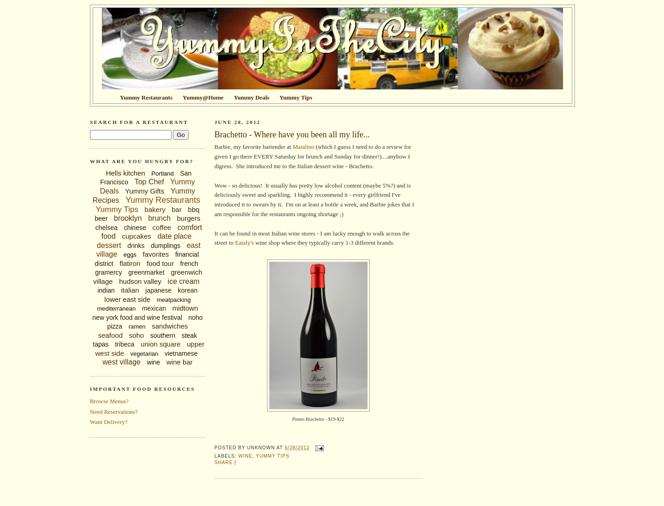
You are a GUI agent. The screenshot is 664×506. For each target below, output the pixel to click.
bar (177, 209)
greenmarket (146, 272)
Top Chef (149, 182)
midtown (185, 308)
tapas (100, 344)
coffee (162, 227)
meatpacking (174, 299)
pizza (114, 326)
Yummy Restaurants (162, 200)
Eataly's (244, 242)
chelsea (106, 227)
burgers (189, 218)
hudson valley (140, 281)
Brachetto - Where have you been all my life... (292, 134)
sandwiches (170, 326)
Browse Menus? (109, 401)
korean (188, 290)
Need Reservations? (114, 411)
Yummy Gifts (144, 191)
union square (161, 344)
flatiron (129, 263)
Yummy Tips (116, 209)
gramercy (108, 272)
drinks (135, 245)
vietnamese (181, 353)
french (189, 263)
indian (105, 290)
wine (153, 362)
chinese (135, 227)
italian (130, 290)
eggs (130, 254)
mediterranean (116, 308)
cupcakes (136, 236)
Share (223, 462)
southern (162, 335)
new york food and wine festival (137, 317)
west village (121, 362)
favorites (156, 254)
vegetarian (144, 353)
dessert (109, 245)
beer (101, 218)
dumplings (165, 245)
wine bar (179, 362)
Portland (162, 173)
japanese (158, 290)
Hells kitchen (125, 173)
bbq (194, 209)
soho (136, 335)
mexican (154, 308)
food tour (160, 263)
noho (196, 317)
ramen (137, 326)
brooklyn (128, 218)
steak (189, 335)
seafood (110, 335)
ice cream (184, 281)
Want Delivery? (109, 421)
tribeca (124, 344)
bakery (155, 209)
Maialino (303, 146)
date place (174, 236)
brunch (159, 218)
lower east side (127, 299)
